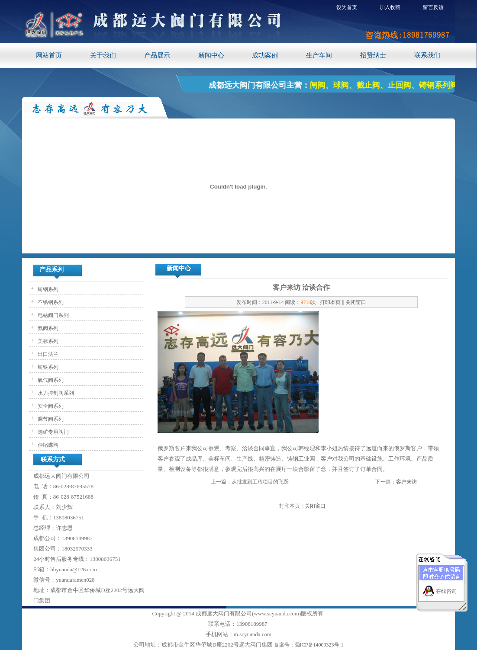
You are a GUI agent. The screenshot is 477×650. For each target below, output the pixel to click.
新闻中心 (211, 55)
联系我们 (427, 55)
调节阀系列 (50, 419)
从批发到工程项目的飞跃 (260, 482)
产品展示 (157, 55)
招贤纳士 (373, 55)
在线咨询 (446, 588)
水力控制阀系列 (55, 393)
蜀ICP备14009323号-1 (319, 645)
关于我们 (103, 55)
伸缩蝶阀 (47, 445)
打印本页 (330, 302)
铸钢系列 (47, 289)
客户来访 (406, 482)
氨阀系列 (47, 328)
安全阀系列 (50, 406)
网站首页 (49, 55)
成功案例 (265, 55)
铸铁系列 (47, 367)
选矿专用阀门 (52, 432)
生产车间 (319, 55)
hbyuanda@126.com (73, 569)
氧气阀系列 (50, 380)
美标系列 (47, 341)
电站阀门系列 (52, 315)
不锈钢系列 (50, 302)
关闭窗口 (355, 302)
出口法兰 (47, 354)
